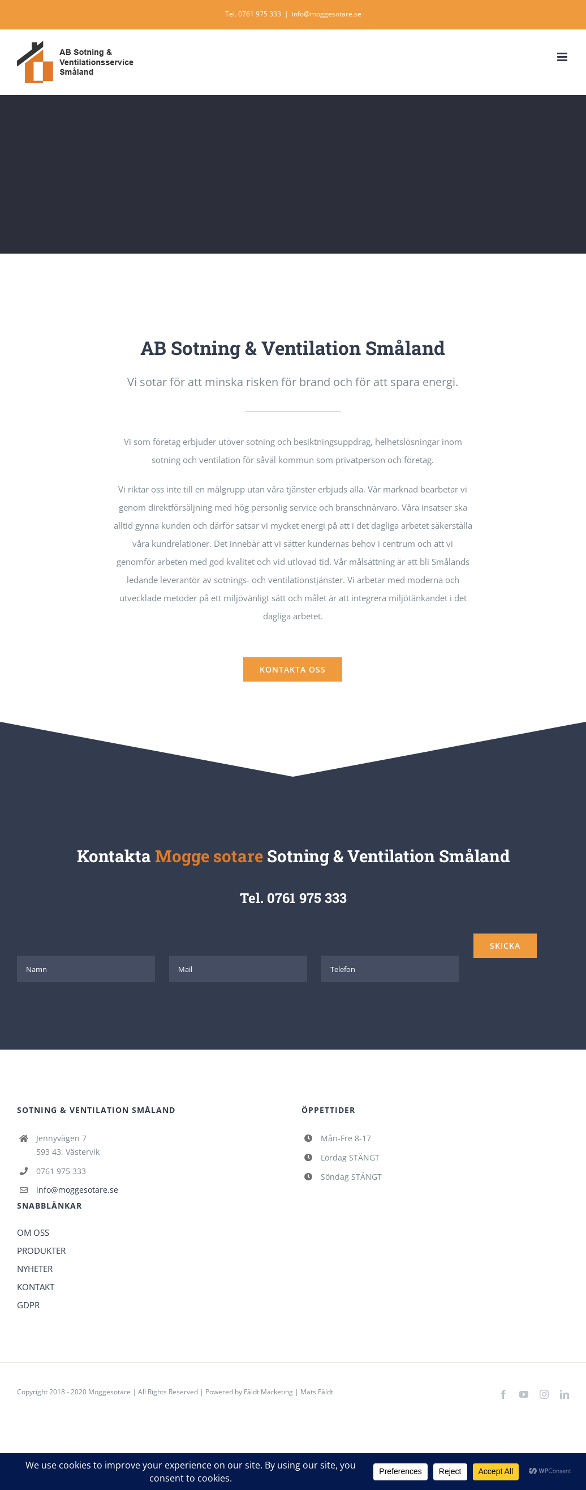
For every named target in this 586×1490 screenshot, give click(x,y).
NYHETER (35, 1268)
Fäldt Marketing (268, 1392)
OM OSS (33, 1232)
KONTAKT (35, 1286)
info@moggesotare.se (326, 14)
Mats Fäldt (316, 1392)
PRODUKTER (41, 1250)
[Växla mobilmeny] (563, 57)
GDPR (28, 1305)
